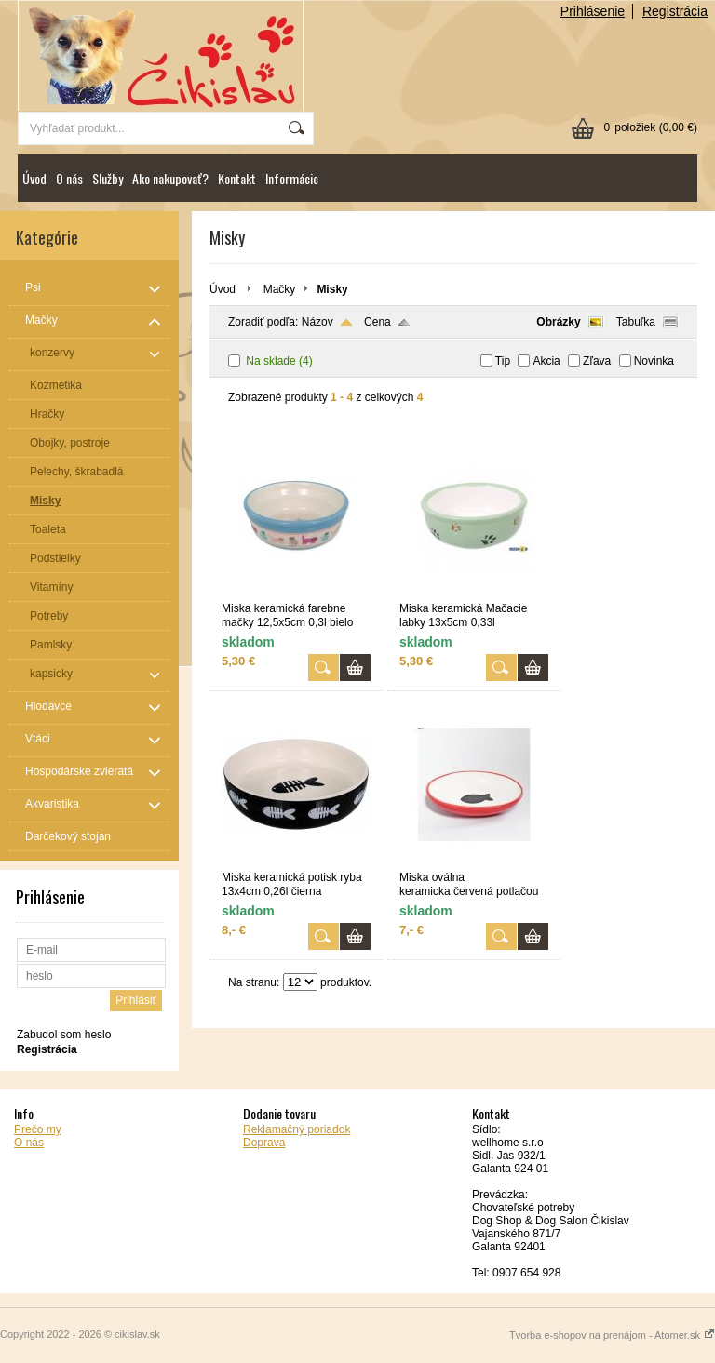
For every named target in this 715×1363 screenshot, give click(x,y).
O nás (69, 178)
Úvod (34, 178)
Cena (377, 321)
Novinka (654, 360)
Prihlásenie (592, 11)
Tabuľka (635, 321)
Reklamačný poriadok (296, 1129)
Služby (107, 178)
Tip (502, 360)
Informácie (291, 178)
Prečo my (37, 1129)
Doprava (264, 1142)
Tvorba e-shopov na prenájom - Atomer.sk (612, 1335)
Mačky (279, 289)
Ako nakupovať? (170, 178)
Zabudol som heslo (64, 1034)
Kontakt (237, 178)
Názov (317, 321)
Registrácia (675, 11)
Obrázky (558, 321)
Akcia (546, 360)
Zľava (597, 360)
